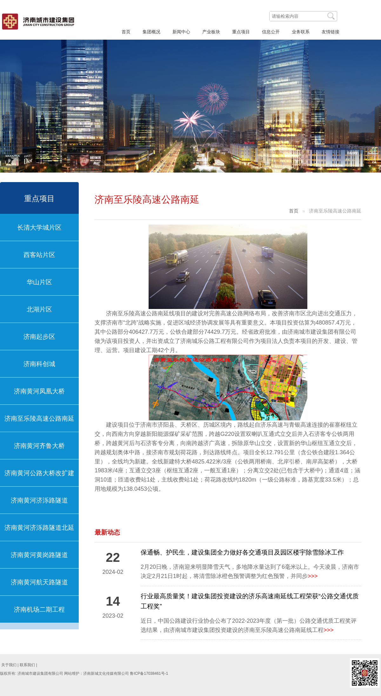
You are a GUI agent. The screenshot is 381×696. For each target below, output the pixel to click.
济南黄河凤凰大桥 (39, 391)
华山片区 (39, 282)
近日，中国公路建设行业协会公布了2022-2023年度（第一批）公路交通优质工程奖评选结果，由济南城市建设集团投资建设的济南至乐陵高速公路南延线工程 (249, 625)
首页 (293, 210)
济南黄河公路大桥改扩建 (39, 472)
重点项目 (39, 198)
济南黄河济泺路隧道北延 (39, 527)
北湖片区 (39, 309)
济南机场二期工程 (39, 609)
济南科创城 (39, 363)
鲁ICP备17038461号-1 (149, 673)
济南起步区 (39, 336)
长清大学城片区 (39, 227)
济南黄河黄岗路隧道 (39, 554)
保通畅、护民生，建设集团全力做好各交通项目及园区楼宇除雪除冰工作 (242, 552)
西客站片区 (39, 254)
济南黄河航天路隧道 (39, 582)
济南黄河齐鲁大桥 (39, 445)
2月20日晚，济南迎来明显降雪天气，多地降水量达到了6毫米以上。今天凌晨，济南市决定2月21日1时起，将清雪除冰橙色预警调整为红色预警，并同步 (250, 571)
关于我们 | (9, 665)
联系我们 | (28, 665)
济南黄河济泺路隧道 (39, 500)
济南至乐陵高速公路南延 (39, 418)
